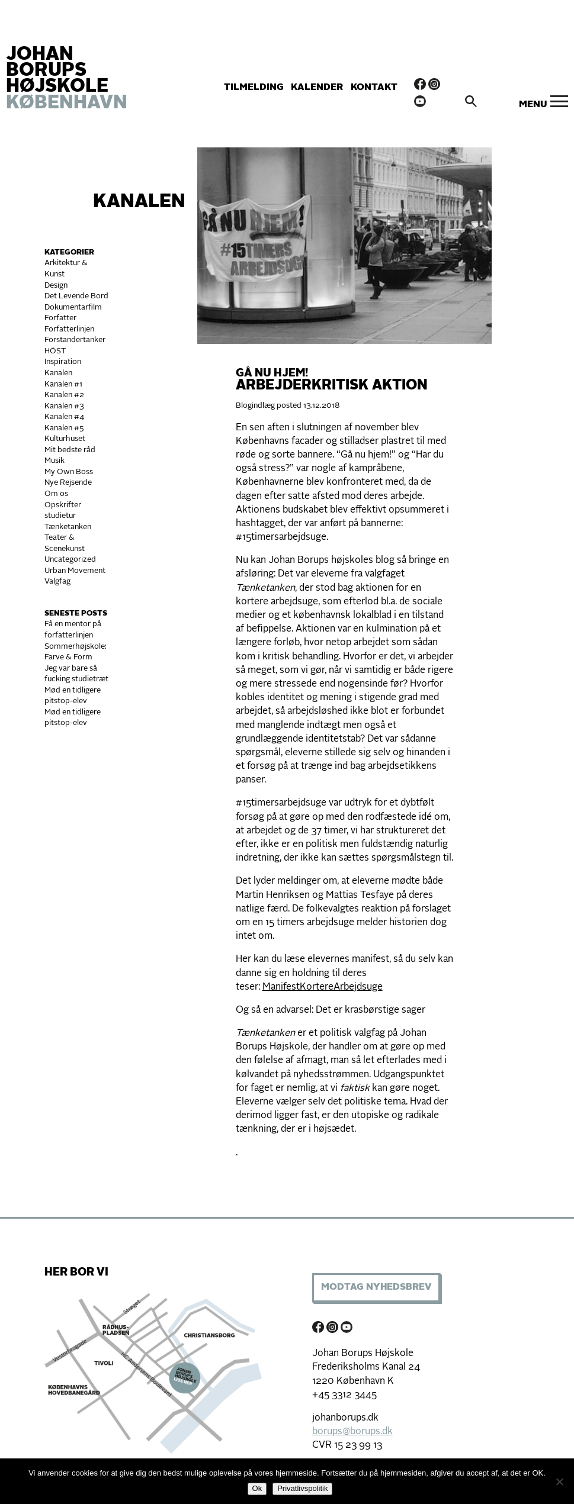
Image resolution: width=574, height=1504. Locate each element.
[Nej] (559, 1481)
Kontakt (374, 87)
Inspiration (62, 362)
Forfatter (60, 318)
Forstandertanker (74, 340)
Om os (56, 494)
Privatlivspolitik (302, 1488)
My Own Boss (68, 472)
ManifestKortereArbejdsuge (322, 987)
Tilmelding (254, 87)
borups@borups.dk (352, 1432)
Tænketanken (67, 527)
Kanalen (139, 202)
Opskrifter (62, 505)
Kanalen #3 (64, 406)
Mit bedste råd (69, 450)
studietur (60, 516)
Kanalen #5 (64, 428)
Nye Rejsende (68, 483)
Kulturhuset (64, 439)
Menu (533, 105)
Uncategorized (70, 559)
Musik (54, 461)
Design (56, 285)
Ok (257, 1488)
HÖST (55, 351)
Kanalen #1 (63, 384)
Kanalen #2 (64, 395)
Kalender (317, 87)
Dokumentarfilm (73, 307)
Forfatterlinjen (69, 329)
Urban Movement (74, 571)
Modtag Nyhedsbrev (376, 1287)
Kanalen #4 (64, 417)
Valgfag (57, 581)
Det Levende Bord (76, 296)
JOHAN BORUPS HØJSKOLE (66, 79)
